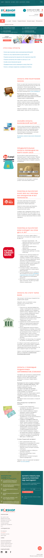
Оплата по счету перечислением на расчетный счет (16, 54)
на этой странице (25, 461)
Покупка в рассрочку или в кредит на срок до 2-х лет (17, 59)
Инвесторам (3, 535)
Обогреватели (39, 21)
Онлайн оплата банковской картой (12, 62)
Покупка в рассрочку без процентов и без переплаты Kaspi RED (20, 57)
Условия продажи (5, 523)
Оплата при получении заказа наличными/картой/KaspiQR (18, 52)
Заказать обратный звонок (6, 543)
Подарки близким (22, 21)
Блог (2, 526)
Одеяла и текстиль (9, 24)
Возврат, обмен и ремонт (6, 544)
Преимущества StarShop (6, 520)
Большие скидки (31, 21)
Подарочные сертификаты (6, 524)
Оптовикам (3, 532)
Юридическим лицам (5, 518)
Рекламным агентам (5, 533)
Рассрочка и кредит (5, 521)
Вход (41, 1)
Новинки (14, 21)
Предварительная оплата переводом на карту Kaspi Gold (18, 64)
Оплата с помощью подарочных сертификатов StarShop (18, 66)
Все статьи (13, 478)
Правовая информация (6, 541)
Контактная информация (6, 540)
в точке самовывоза (35, 91)
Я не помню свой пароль (6, 546)
